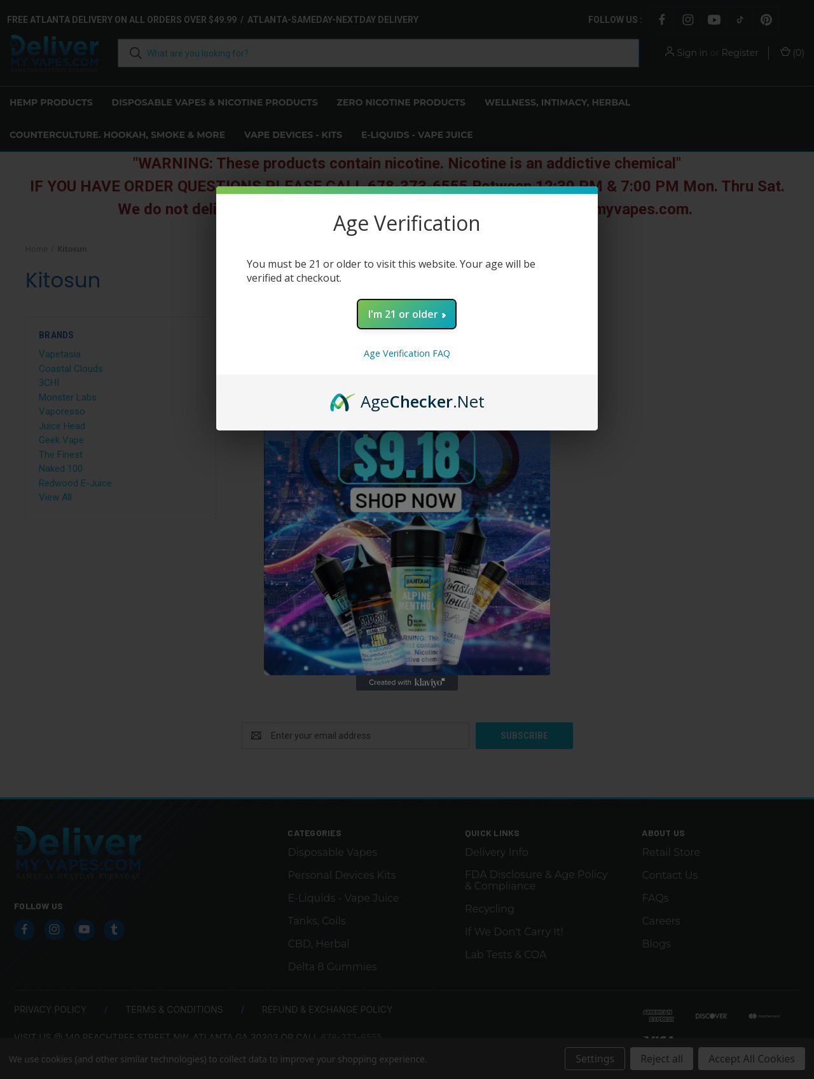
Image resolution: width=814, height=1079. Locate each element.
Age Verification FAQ (407, 353)
